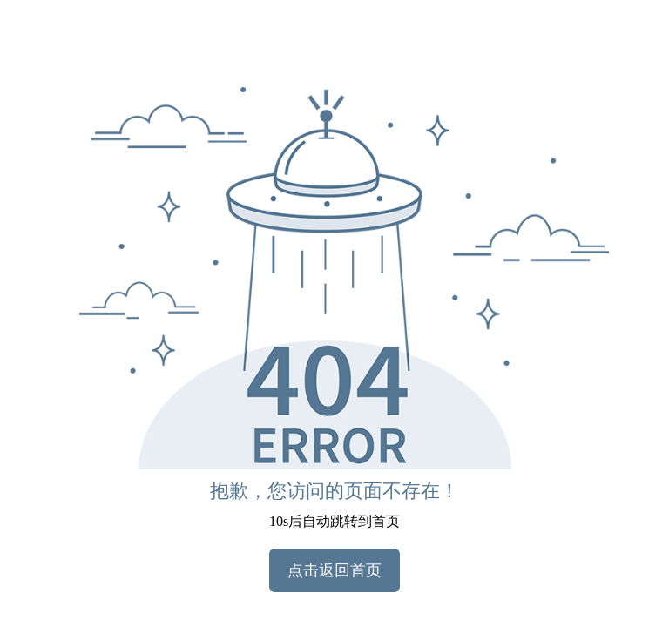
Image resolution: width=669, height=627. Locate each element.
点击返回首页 (334, 570)
